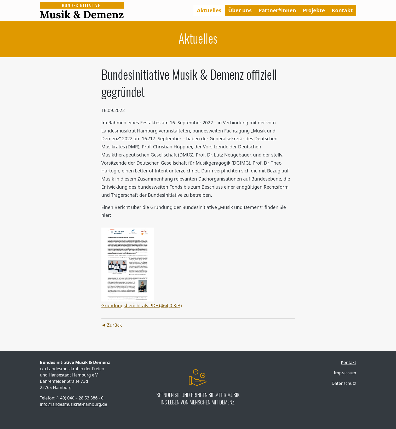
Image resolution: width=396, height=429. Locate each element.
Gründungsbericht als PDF (141, 305)
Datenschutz (344, 383)
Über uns (240, 10)
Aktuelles (209, 10)
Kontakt (342, 10)
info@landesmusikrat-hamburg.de (73, 404)
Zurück (114, 325)
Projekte (314, 10)
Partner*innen (277, 10)
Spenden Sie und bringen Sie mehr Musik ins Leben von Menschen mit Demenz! (198, 398)
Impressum (345, 373)
